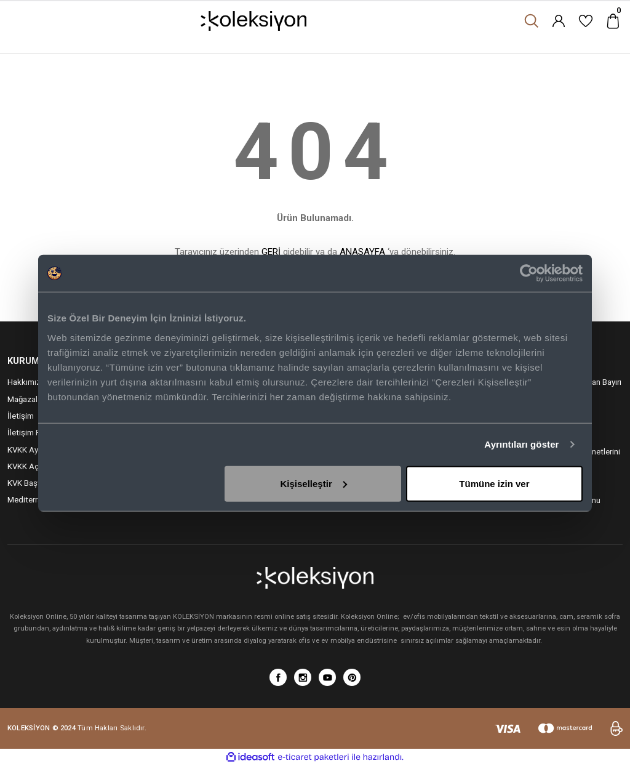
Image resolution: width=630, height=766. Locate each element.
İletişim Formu (32, 432)
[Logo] (254, 21)
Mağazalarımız (33, 399)
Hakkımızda (28, 382)
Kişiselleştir (314, 483)
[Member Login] (558, 21)
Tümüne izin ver (494, 483)
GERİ (271, 251)
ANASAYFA (362, 251)
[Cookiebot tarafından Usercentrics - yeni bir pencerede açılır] (529, 273)
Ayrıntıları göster (521, 444)
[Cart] (613, 21)
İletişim (20, 416)
